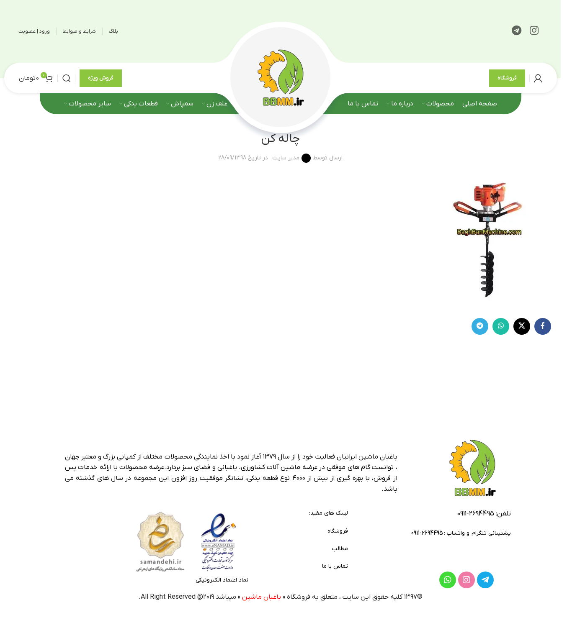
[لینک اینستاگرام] (534, 31)
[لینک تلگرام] (517, 31)
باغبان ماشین (261, 597)
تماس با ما (335, 566)
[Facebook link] (542, 326)
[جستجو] (66, 78)
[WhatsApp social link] (500, 326)
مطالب (340, 549)
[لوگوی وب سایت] (280, 78)
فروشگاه (507, 78)
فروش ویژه (100, 78)
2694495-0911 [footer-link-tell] (475, 514)
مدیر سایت (285, 158)
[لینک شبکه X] (521, 326)
